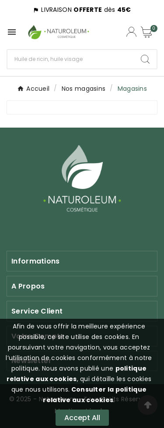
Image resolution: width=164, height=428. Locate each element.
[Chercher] (70, 59)
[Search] (145, 59)
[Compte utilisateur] (131, 32)
